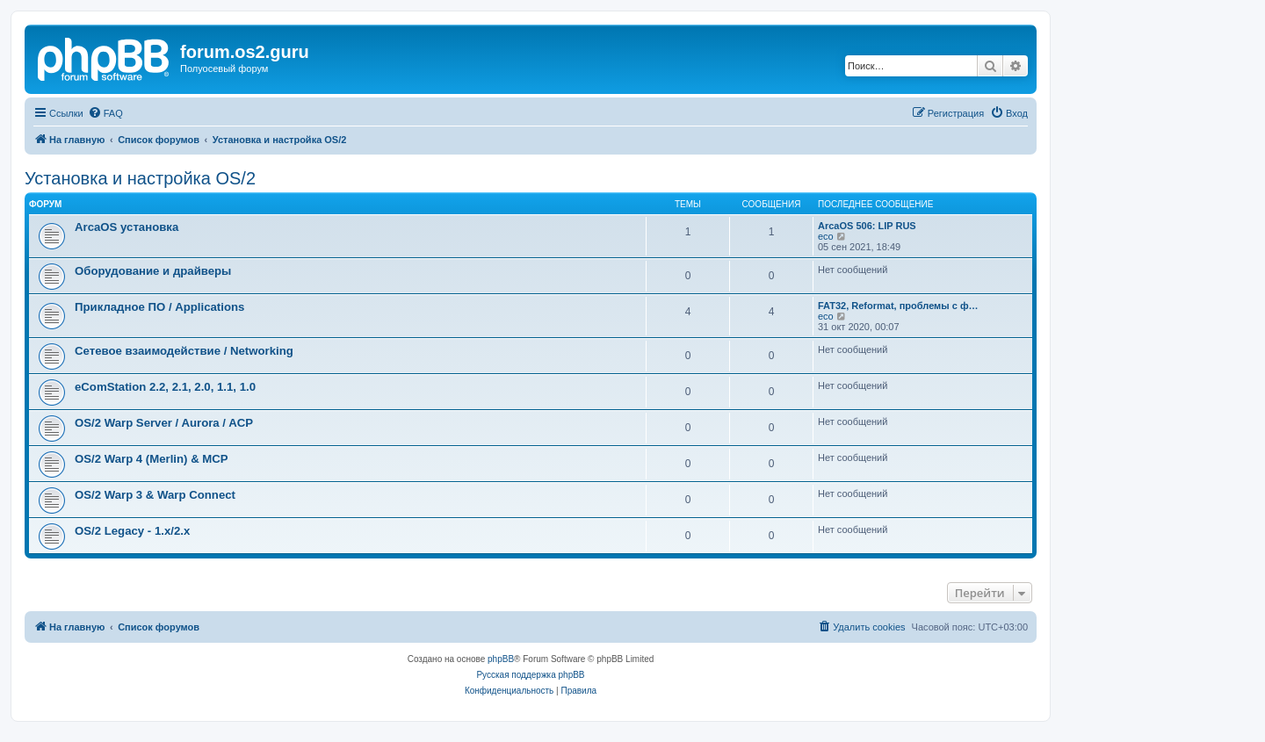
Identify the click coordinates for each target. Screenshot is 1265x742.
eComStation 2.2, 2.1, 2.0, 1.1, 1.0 (165, 386)
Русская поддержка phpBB (530, 675)
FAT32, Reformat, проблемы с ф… (898, 305)
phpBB (501, 659)
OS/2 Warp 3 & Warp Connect (155, 494)
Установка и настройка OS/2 (140, 178)
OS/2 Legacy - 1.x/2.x (132, 530)
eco (826, 236)
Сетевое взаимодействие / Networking (184, 350)
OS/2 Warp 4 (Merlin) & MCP (151, 458)
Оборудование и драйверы (153, 270)
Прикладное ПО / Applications (159, 306)
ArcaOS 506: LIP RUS (867, 225)
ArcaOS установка (126, 227)
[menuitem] (105, 113)
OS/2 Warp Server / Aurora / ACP (164, 422)
